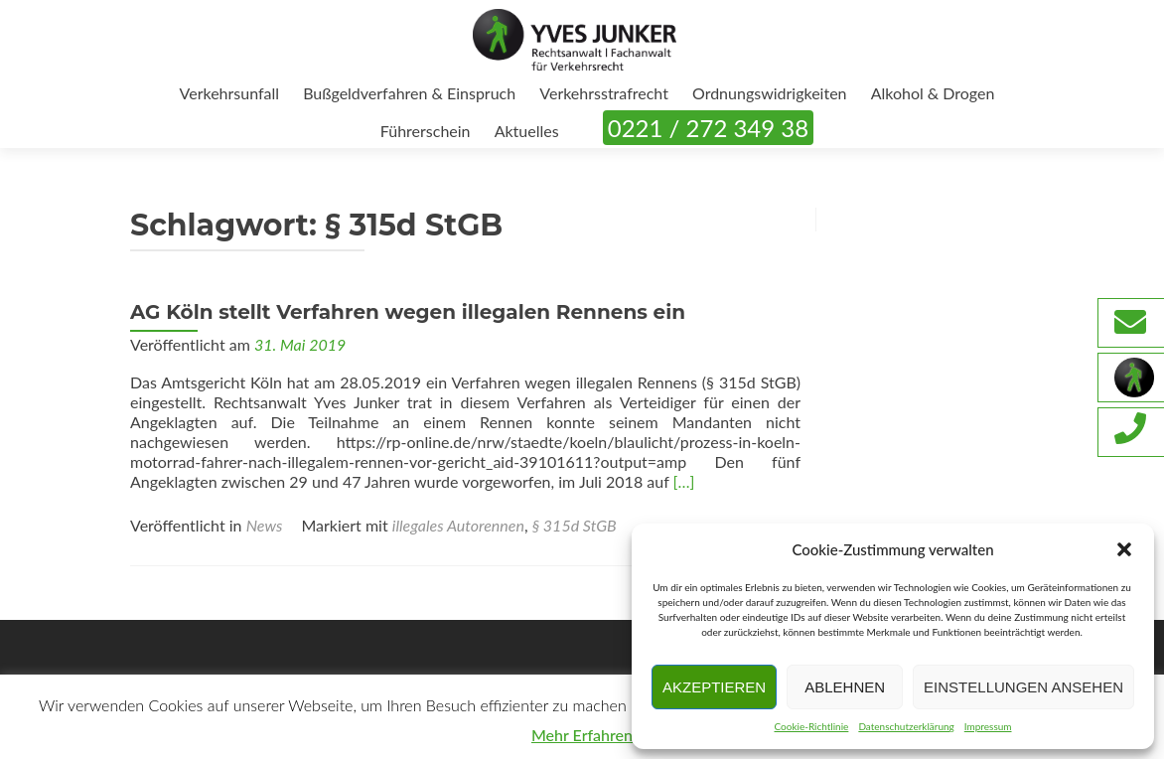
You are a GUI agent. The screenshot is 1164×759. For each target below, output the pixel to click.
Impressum (988, 726)
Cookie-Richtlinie (811, 726)
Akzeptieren (714, 687)
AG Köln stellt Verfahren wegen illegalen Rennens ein (407, 312)
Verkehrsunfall (229, 92)
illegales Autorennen (458, 525)
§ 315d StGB (574, 525)
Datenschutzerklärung (905, 726)
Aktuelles (527, 130)
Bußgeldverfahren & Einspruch (409, 92)
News (264, 525)
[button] (1124, 549)
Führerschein (425, 130)
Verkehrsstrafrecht (603, 92)
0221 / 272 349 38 (708, 127)
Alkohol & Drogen (933, 92)
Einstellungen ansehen (1023, 687)
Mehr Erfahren (582, 734)
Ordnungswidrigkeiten (769, 92)
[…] (684, 481)
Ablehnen (844, 687)
